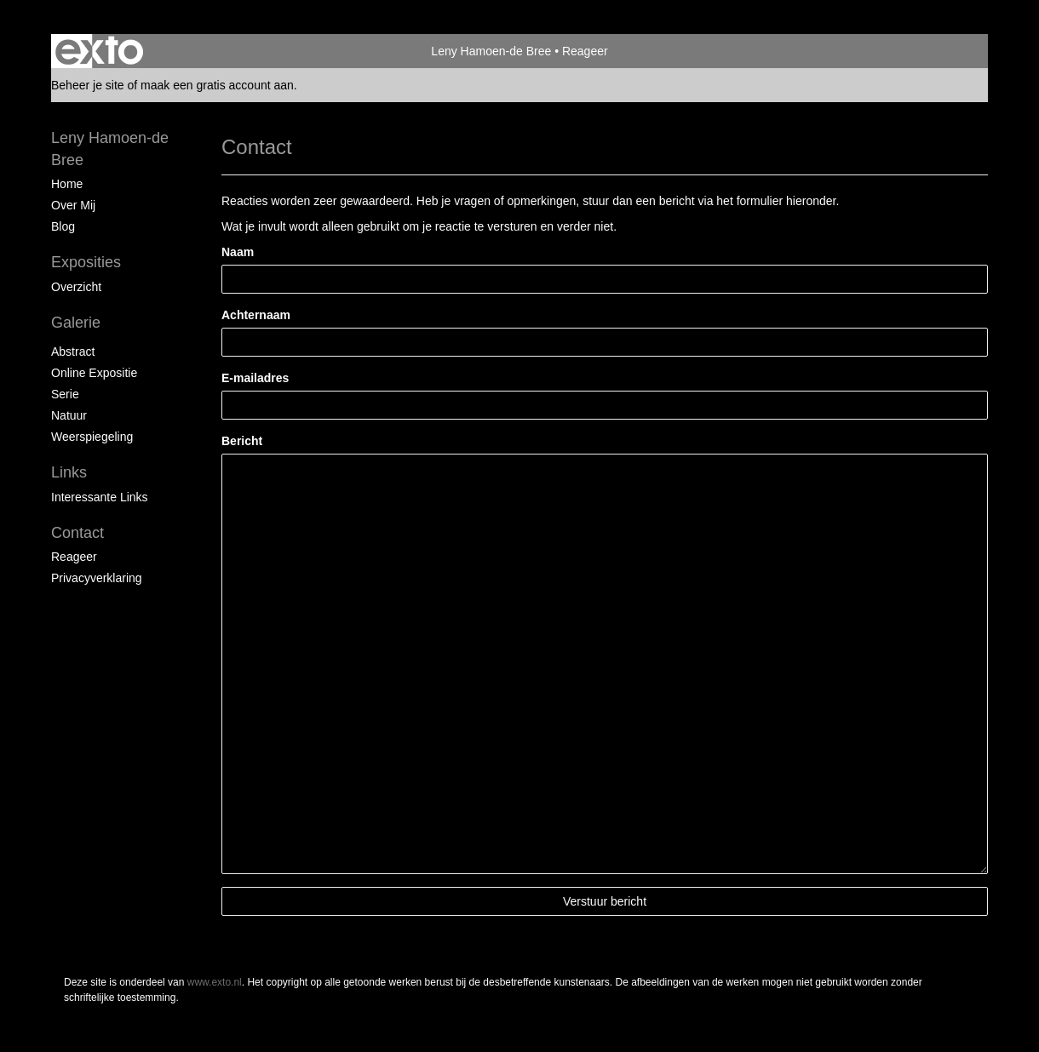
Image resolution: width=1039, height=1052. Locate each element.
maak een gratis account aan (217, 85)
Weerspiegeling (92, 436)
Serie (65, 394)
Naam (237, 252)
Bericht (241, 441)
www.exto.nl (214, 982)
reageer (74, 556)
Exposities (86, 262)
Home (67, 184)
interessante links (99, 497)
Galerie (75, 322)
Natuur (69, 415)
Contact (77, 532)
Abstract (73, 351)
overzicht (76, 287)
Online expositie (94, 373)
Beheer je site (87, 85)
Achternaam (255, 315)
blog (63, 226)
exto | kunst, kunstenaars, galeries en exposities (99, 51)
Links (69, 472)
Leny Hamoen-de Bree (491, 51)
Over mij (73, 205)
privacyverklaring (96, 578)
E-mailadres (255, 378)
